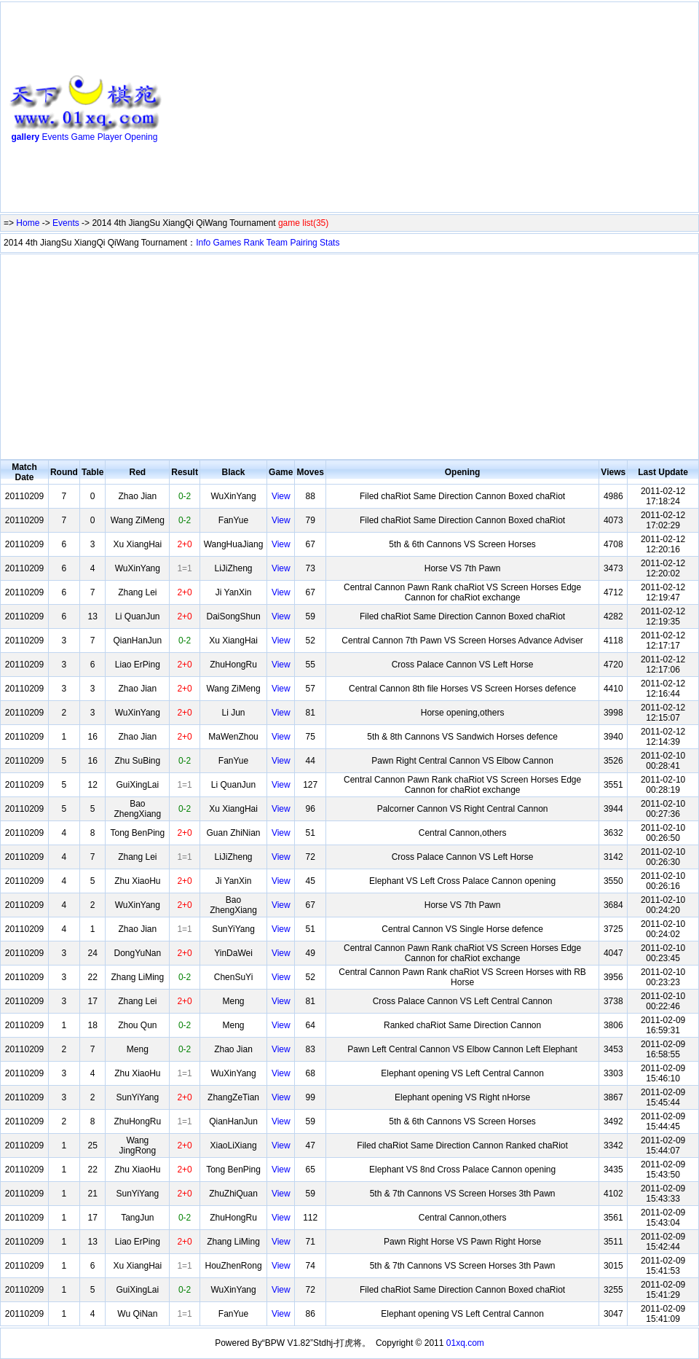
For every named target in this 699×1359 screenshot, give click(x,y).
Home (27, 223)
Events (55, 137)
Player (110, 137)
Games (227, 243)
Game (83, 137)
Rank (254, 243)
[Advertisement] (319, 110)
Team (277, 243)
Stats (329, 243)
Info (203, 243)
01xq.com (465, 1343)
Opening (141, 137)
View (281, 496)
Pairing (303, 243)
